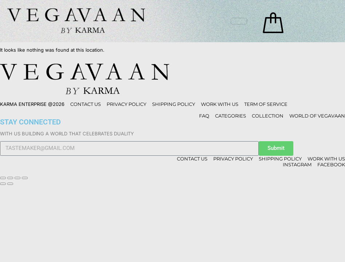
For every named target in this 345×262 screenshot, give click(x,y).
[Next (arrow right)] (10, 184)
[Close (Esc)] (25, 178)
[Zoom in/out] (3, 178)
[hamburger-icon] (239, 21)
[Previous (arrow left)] (3, 184)
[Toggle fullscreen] (10, 178)
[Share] (17, 178)
